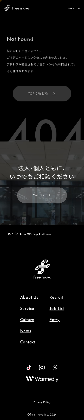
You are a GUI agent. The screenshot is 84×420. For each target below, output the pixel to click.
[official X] (55, 367)
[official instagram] (42, 367)
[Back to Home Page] (16, 8)
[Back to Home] (42, 269)
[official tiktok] (28, 367)
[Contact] (42, 195)
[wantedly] (42, 379)
